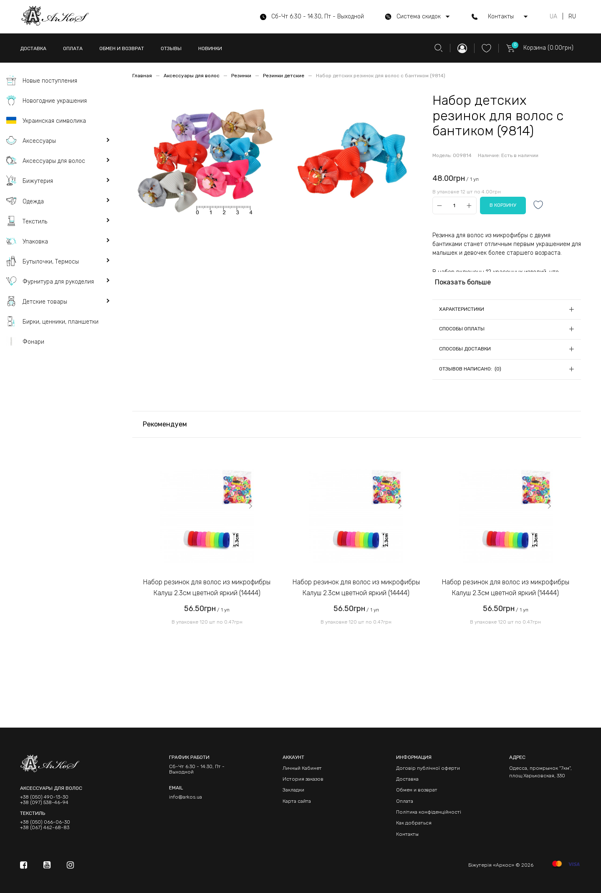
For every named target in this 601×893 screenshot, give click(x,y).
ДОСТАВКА (33, 48)
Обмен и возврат (416, 790)
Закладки (293, 790)
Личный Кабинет (302, 768)
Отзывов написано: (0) (470, 369)
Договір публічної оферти (428, 768)
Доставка (407, 779)
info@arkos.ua (185, 797)
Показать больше (463, 282)
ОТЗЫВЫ (171, 48)
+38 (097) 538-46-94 (44, 802)
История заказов (303, 779)
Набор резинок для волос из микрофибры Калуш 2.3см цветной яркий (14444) (206, 587)
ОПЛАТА (73, 48)
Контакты (407, 834)
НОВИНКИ (210, 48)
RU (572, 16)
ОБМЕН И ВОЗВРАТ (121, 48)
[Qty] (454, 205)
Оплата (404, 801)
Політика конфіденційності (428, 812)
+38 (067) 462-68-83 (44, 827)
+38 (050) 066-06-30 (45, 822)
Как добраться (414, 823)
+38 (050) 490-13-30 (44, 797)
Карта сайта (297, 801)
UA (553, 16)
